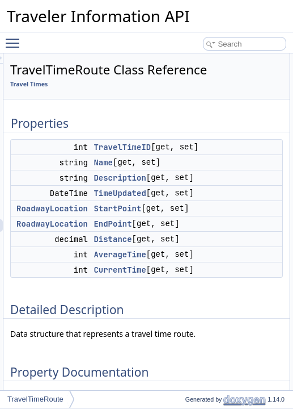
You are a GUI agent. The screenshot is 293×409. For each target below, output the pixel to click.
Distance (254, 330)
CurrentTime (261, 386)
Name (244, 191)
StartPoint (259, 274)
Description (261, 219)
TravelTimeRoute (35, 399)
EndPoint (254, 302)
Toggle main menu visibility (15, 38)
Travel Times (170, 100)
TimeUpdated (261, 246)
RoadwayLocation (194, 274)
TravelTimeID (263, 163)
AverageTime (261, 358)
